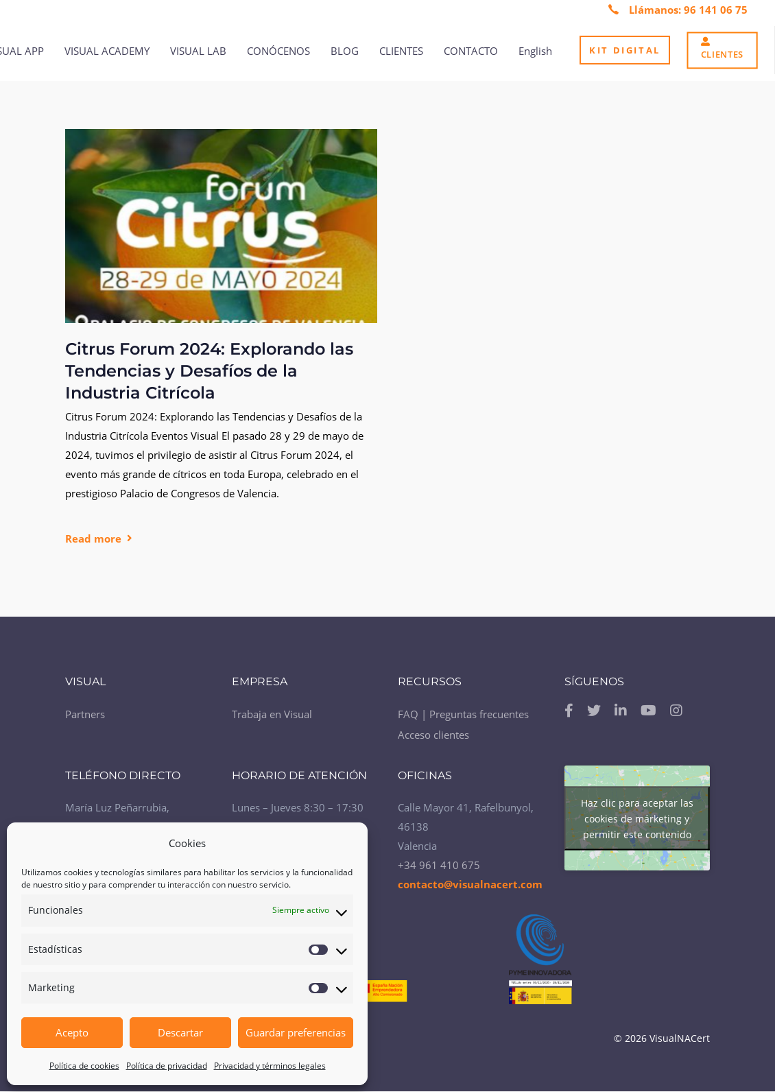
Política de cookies (84, 1065)
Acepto (72, 1032)
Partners (85, 714)
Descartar (180, 1032)
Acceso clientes (433, 734)
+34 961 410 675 (439, 865)
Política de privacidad (166, 1065)
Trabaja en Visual (272, 714)
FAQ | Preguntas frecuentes (463, 714)
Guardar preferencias (296, 1032)
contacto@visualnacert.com (470, 884)
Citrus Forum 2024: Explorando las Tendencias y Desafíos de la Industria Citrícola (209, 371)
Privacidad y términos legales (270, 1065)
